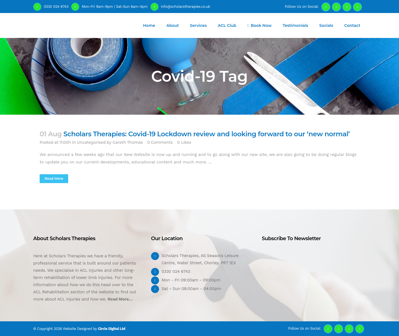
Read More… (120, 299)
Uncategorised (91, 142)
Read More (54, 178)
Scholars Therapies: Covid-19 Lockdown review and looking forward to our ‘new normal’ (206, 134)
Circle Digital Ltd (111, 329)
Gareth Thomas (127, 142)
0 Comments (160, 142)
